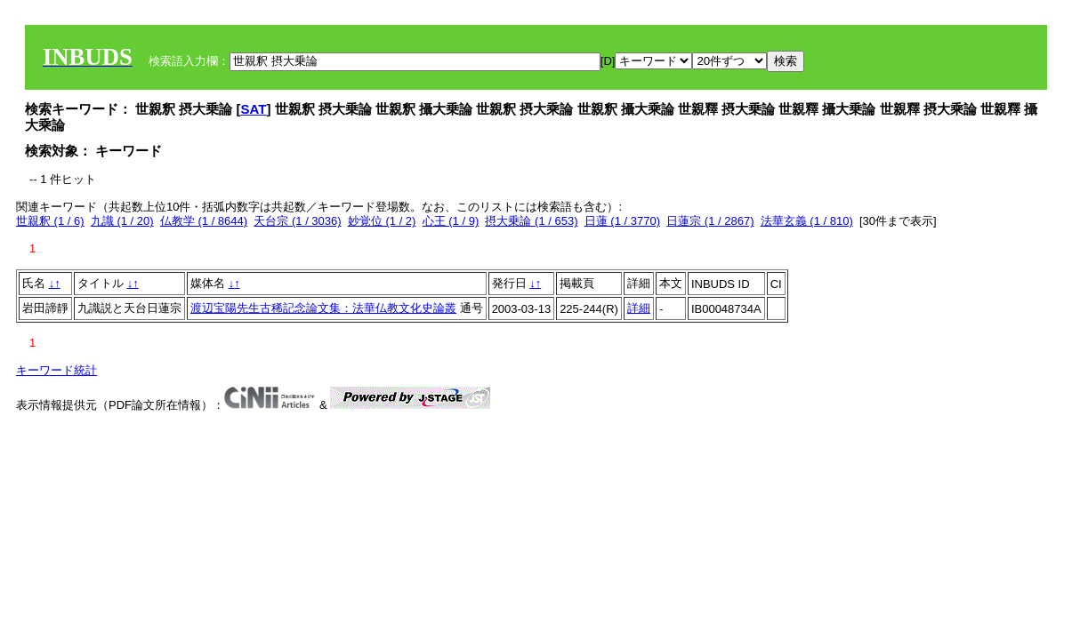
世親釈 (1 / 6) (50, 221)
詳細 (638, 308)
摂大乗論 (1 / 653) (531, 221)
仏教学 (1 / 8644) (203, 221)
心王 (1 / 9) (451, 221)
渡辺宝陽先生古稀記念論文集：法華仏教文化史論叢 (323, 308)
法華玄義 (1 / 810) (807, 221)
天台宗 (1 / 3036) (297, 221)
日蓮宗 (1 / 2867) (710, 221)
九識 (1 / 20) (122, 221)
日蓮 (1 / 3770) (622, 221)
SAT (254, 108)
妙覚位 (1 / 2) (382, 221)
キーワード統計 (56, 370)
